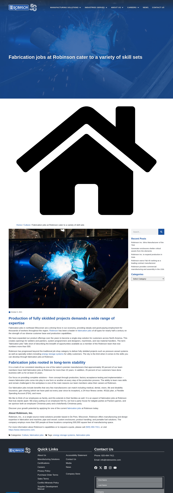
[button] (65, 7)
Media (68, 463)
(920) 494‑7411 (93, 427)
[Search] (161, 232)
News (68, 467)
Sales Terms (43, 479)
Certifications (43, 463)
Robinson (53, 331)
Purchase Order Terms (48, 475)
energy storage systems (53, 354)
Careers (41, 467)
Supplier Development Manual (48, 487)
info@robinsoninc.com (111, 460)
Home (19, 225)
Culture (27, 225)
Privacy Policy (44, 471)
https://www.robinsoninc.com (22, 430)
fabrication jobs (84, 331)
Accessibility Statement (76, 455)
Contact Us (71, 459)
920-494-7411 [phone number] (107, 455)
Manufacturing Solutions (49, 459)
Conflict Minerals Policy (48, 483)
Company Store (73, 474)
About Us (42, 455)
